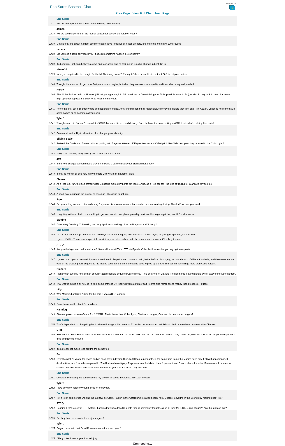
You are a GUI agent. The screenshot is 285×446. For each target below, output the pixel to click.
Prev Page (123, 13)
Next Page (162, 13)
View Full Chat (142, 13)
